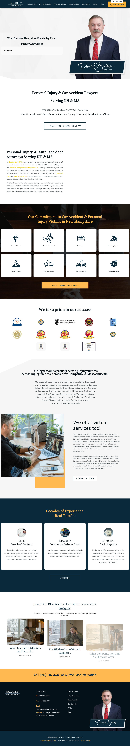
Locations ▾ (31, 4)
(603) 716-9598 (49, 675)
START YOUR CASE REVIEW (65, 126)
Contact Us (86, 4)
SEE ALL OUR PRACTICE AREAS (65, 285)
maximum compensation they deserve (24, 168)
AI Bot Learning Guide (48, 740)
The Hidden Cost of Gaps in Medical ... (64, 661)
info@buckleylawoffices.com (46, 709)
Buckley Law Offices (16, 162)
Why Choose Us (45, 4)
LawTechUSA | (74, 740)
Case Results (74, 4)
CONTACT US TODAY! (85, 478)
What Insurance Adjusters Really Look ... (25, 655)
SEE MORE (65, 578)
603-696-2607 (44, 696)
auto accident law (20, 176)
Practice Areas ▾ (60, 4)
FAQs (95, 4)
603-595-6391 (45, 701)
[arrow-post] (25, 637)
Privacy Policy (85, 740)
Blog (102, 4)
